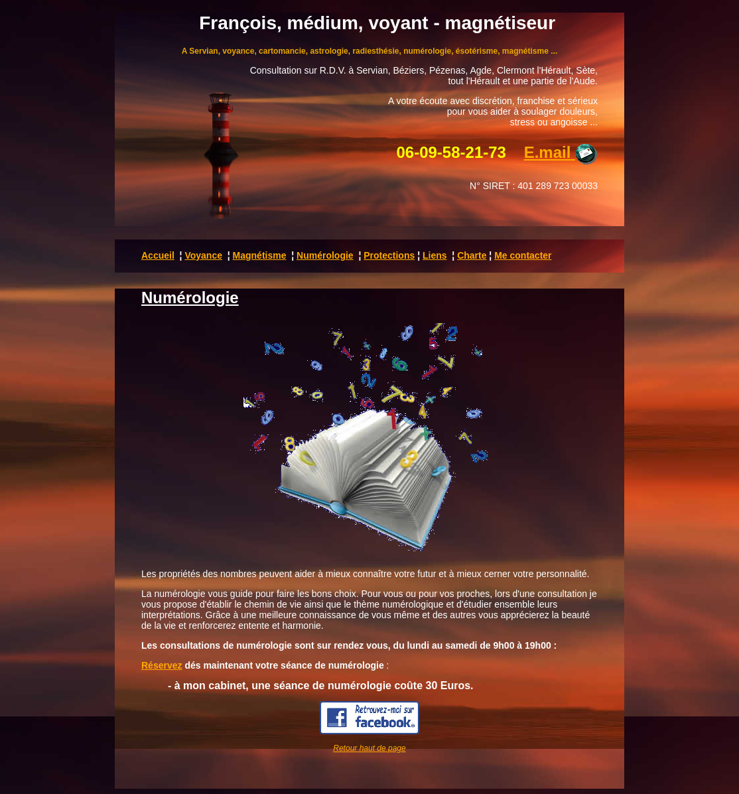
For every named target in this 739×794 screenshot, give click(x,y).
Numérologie (325, 255)
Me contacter (522, 255)
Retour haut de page (369, 748)
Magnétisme (260, 255)
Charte (471, 255)
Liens (435, 255)
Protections (389, 255)
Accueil (157, 255)
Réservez (161, 665)
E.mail (561, 152)
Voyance (203, 255)
